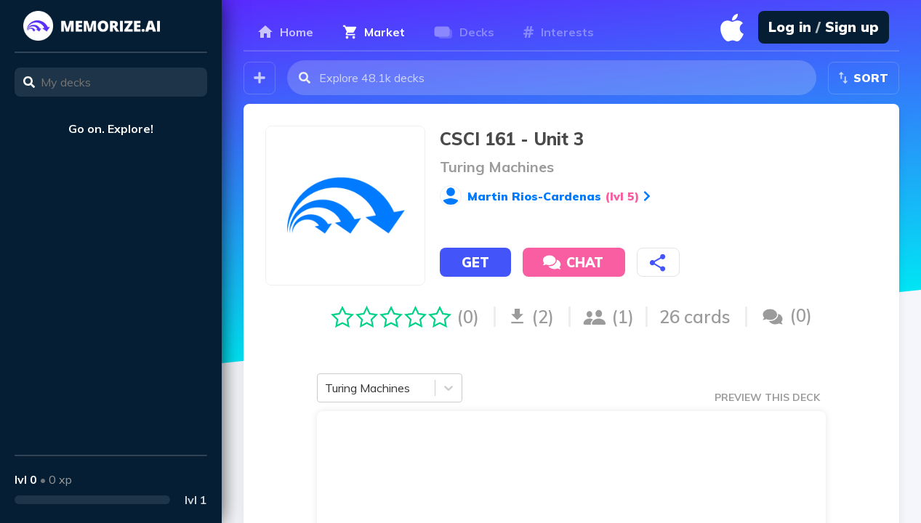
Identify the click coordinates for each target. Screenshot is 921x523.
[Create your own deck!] (260, 78)
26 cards (695, 317)
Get (475, 262)
